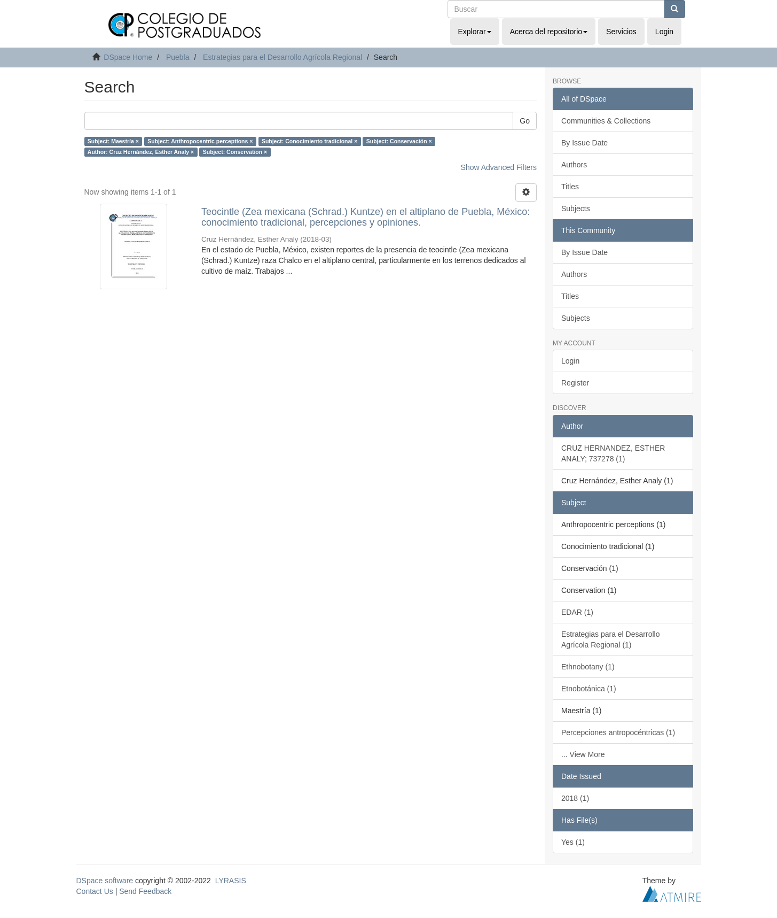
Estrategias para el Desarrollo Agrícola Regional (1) (610, 639)
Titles (570, 186)
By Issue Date (584, 142)
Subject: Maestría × (113, 141)
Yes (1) (573, 842)
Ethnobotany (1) (588, 666)
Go (525, 121)
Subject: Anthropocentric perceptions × (200, 141)
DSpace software (105, 880)
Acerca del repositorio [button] (548, 31)
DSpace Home (128, 57)
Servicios (621, 31)
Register (575, 383)
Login (570, 361)
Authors (574, 164)
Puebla (178, 57)
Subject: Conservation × (235, 152)
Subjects (575, 208)
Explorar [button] (474, 31)
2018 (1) (575, 798)
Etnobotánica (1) (588, 688)
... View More (583, 754)
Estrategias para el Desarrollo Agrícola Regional (282, 57)
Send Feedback (145, 891)
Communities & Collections (605, 121)
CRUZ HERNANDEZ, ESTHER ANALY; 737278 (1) (613, 453)
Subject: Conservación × (399, 141)
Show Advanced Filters (499, 167)
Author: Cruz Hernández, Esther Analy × (141, 152)
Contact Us (94, 891)
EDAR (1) (577, 612)
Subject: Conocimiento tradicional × (309, 141)
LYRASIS (230, 880)
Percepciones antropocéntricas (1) (618, 732)
